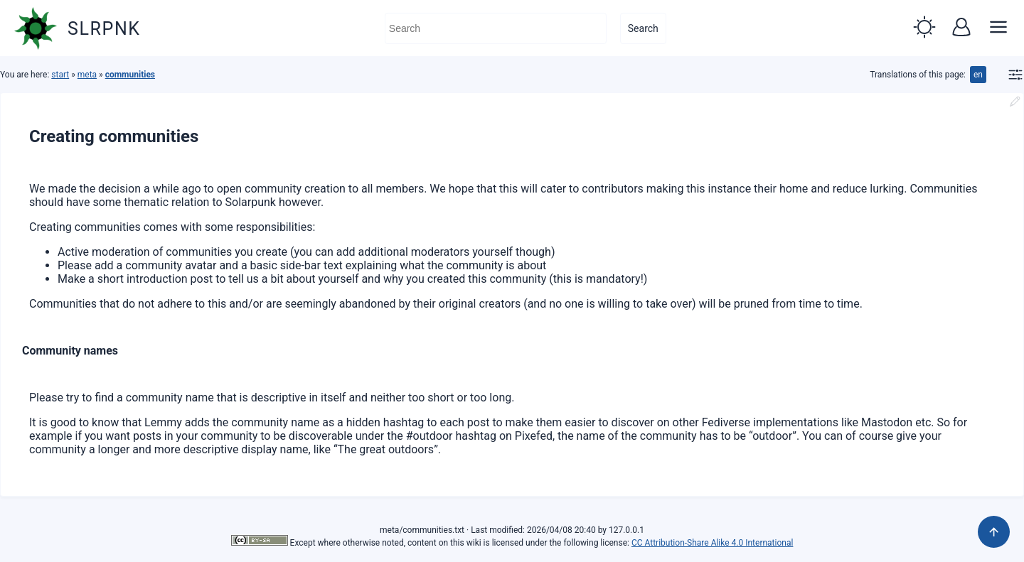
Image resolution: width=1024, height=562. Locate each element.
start (60, 75)
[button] (924, 28)
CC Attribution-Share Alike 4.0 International (712, 543)
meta (87, 75)
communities (130, 75)
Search (643, 28)
